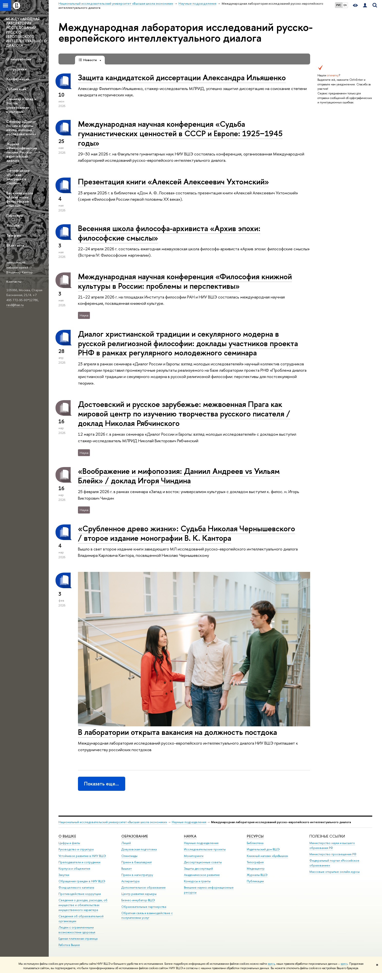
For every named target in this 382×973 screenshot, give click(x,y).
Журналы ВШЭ (257, 875)
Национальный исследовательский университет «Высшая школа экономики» (112, 822)
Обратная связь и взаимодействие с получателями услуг (147, 915)
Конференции (17, 79)
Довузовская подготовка (139, 849)
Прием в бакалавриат (136, 862)
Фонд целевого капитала (76, 887)
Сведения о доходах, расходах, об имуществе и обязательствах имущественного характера (82, 905)
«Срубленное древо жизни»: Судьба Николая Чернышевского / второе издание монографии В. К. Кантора (186, 533)
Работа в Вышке (69, 945)
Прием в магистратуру (137, 875)
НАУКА (190, 836)
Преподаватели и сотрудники (79, 862)
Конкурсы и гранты (197, 881)
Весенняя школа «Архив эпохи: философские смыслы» (19, 199)
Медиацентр (256, 868)
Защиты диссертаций (198, 868)
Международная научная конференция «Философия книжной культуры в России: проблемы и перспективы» (185, 281)
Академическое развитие (202, 875)
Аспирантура (130, 881)
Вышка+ (126, 868)
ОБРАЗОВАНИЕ (134, 836)
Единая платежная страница (77, 939)
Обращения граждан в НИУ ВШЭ (81, 881)
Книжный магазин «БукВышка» (267, 856)
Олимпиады (129, 856)
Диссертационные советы (203, 862)
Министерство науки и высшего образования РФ (332, 845)
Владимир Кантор (19, 272)
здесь (271, 964)
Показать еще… (101, 783)
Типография (255, 862)
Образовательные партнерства (143, 907)
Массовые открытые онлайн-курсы (334, 872)
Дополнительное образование (143, 887)
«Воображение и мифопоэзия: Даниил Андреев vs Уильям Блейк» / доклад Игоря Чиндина (179, 476)
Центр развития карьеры (139, 894)
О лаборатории (18, 59)
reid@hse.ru (15, 305)
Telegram (13, 235)
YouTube (13, 225)
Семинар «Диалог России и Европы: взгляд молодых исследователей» (21, 127)
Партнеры (14, 215)
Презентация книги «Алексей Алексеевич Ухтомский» (173, 181)
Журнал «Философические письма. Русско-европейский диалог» (21, 152)
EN (345, 5)
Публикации (16, 89)
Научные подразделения (189, 822)
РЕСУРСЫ (255, 836)
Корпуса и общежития (74, 868)
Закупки (63, 875)
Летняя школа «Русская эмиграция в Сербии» (17, 176)
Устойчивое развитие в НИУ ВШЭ (82, 856)
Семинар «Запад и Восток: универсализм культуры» (21, 105)
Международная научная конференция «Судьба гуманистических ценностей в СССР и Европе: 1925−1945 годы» (180, 133)
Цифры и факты (69, 843)
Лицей (126, 843)
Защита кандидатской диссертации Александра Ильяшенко (182, 77)
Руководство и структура (76, 849)
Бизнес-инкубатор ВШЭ (138, 900)
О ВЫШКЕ (67, 836)
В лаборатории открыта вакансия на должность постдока (177, 732)
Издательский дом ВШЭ (263, 849)
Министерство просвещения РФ (332, 854)
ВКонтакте (15, 245)
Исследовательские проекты (205, 849)
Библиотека (255, 843)
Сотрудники (16, 69)
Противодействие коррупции (79, 894)
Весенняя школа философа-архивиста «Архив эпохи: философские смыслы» (169, 233)
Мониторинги (193, 856)
